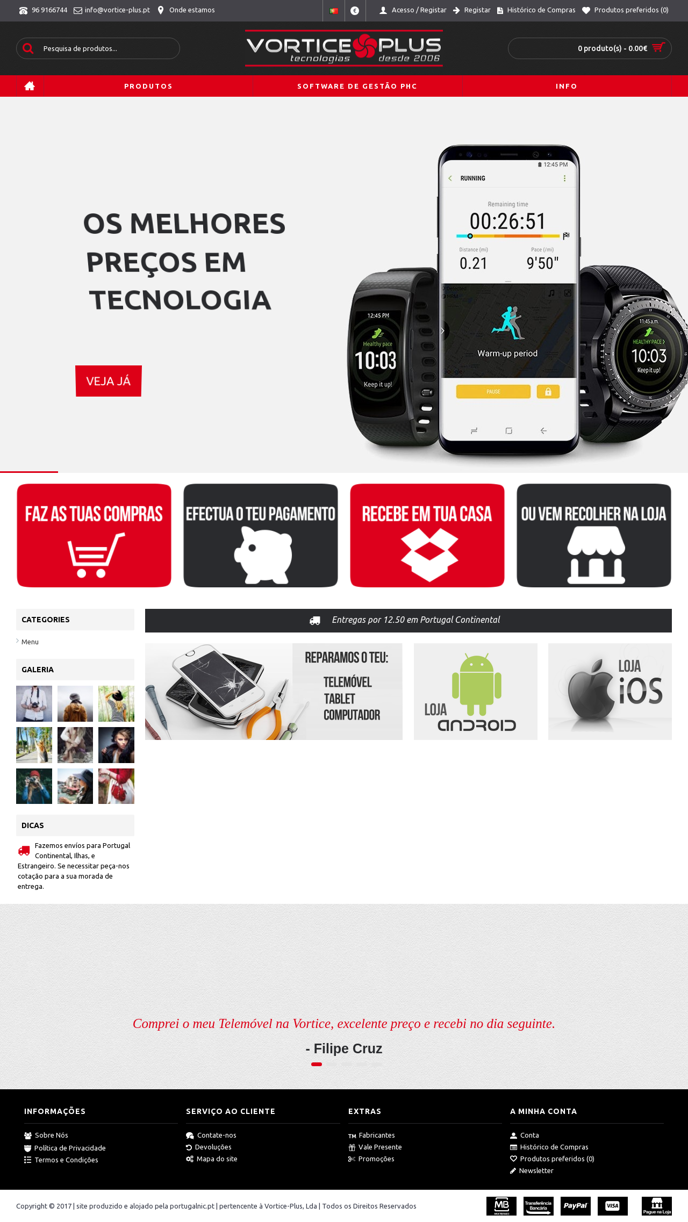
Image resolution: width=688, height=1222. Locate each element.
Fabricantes (371, 1135)
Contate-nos (211, 1135)
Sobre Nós (46, 1135)
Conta (524, 1135)
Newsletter (532, 1171)
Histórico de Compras (549, 1147)
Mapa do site (212, 1159)
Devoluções (209, 1147)
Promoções (371, 1159)
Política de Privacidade (65, 1148)
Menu (30, 641)
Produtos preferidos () (552, 1159)
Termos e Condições (61, 1160)
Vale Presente (375, 1147)
